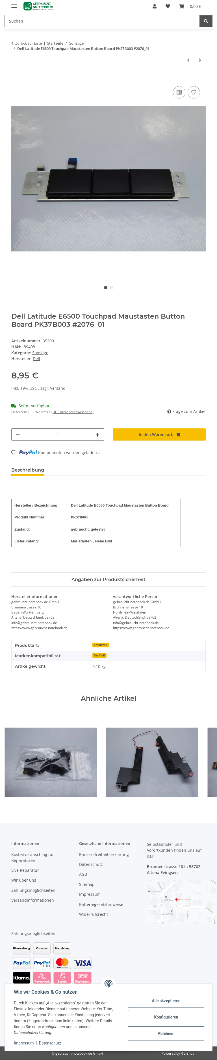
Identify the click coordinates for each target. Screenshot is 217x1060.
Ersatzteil (100, 645)
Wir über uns (23, 880)
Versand (58, 388)
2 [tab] (111, 287)
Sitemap (87, 884)
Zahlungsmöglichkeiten (33, 890)
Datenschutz (50, 1043)
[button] (154, 6)
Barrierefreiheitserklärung (104, 854)
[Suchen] (102, 21)
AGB (83, 874)
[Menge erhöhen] (97, 434)
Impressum (24, 1043)
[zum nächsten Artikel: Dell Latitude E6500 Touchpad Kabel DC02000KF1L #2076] (200, 60)
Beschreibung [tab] (27, 470)
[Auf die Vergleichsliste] (179, 92)
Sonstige (40, 352)
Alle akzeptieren (166, 1000)
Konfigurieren (166, 1017)
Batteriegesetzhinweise (101, 904)
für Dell (99, 655)
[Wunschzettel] (168, 6)
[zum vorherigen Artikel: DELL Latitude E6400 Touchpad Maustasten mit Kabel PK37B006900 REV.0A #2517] (188, 60)
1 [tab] (105, 287)
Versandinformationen (32, 900)
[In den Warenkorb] (15, 78)
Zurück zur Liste (28, 43)
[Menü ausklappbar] (14, 3)
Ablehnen (166, 1033)
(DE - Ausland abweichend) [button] (72, 411)
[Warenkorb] (190, 6)
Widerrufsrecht (93, 914)
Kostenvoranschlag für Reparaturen (32, 857)
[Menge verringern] (18, 434)
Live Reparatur (25, 870)
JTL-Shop (187, 1053)
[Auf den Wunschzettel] (194, 92)
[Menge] (58, 434)
